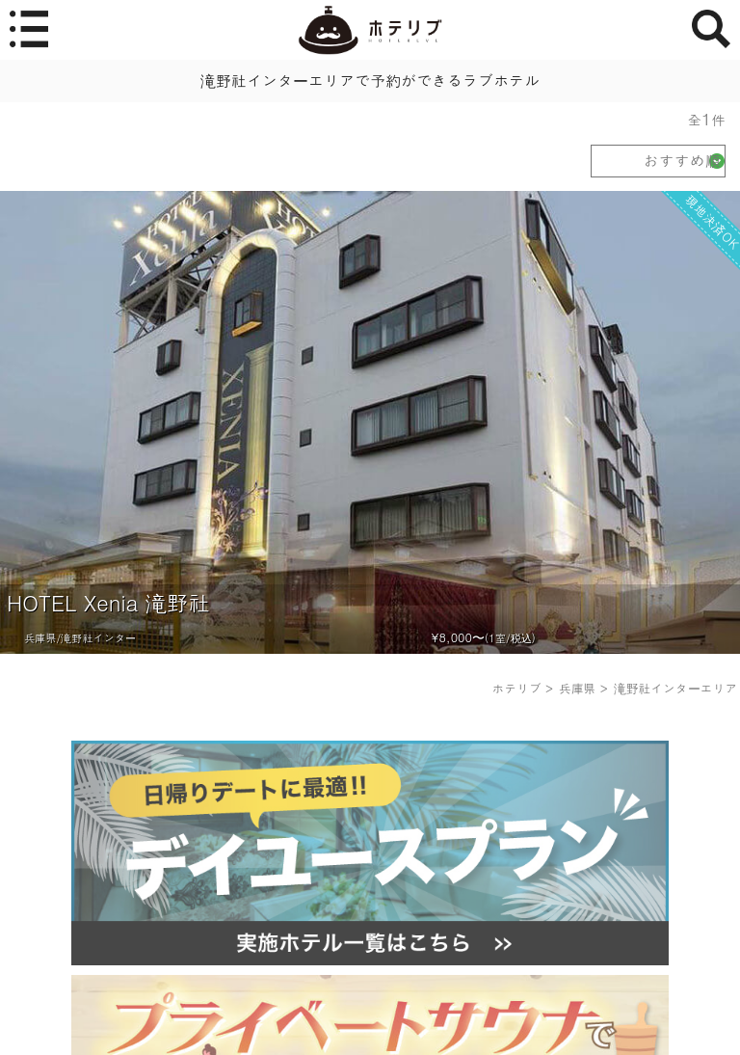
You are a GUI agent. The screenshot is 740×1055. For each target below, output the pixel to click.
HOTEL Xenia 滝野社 (108, 602)
